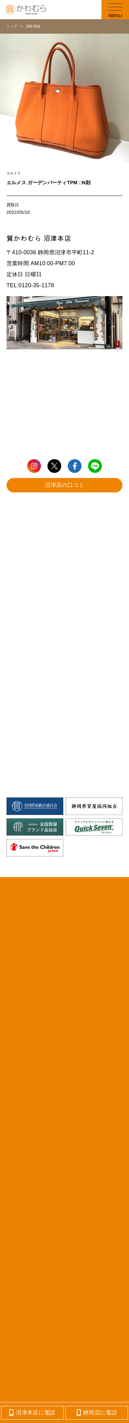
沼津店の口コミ (64, 485)
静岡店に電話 (97, 1412)
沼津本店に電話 (32, 1412)
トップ (12, 26)
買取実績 (33, 26)
